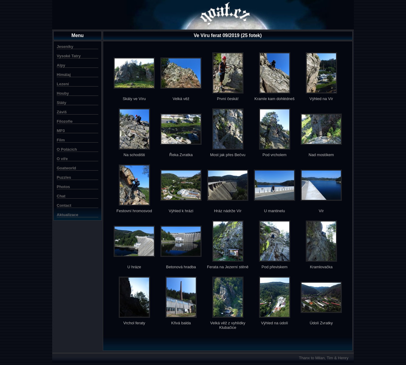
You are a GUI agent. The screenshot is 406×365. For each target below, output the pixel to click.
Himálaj (64, 74)
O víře (62, 158)
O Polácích (67, 149)
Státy (61, 102)
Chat (61, 196)
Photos (63, 186)
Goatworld (66, 168)
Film (61, 140)
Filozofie (65, 121)
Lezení (63, 84)
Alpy (61, 65)
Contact (64, 205)
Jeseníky (65, 46)
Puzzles (64, 177)
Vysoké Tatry (69, 56)
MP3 (61, 130)
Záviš (62, 112)
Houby (63, 93)
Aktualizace (67, 214)
